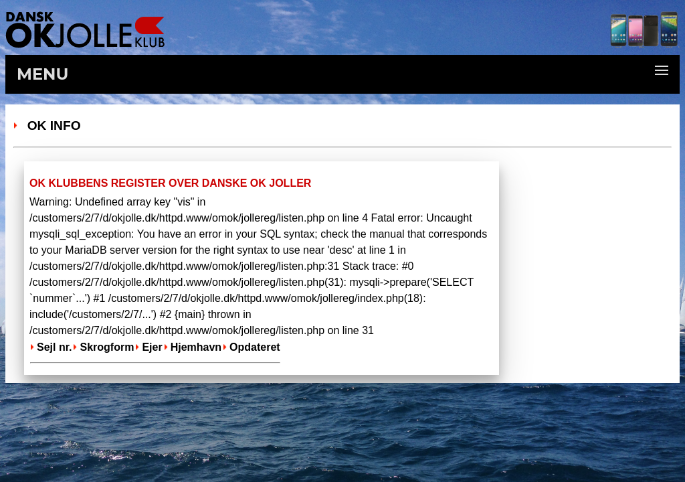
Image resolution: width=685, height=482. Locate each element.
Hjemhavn (196, 347)
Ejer (152, 347)
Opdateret (254, 347)
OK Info (50, 125)
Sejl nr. (54, 347)
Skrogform (107, 347)
